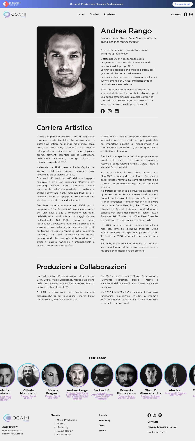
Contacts (152, 422)
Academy (109, 14)
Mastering (62, 427)
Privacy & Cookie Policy (161, 427)
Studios (94, 14)
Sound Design (65, 431)
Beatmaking (64, 434)
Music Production (67, 420)
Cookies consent (156, 432)
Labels (81, 14)
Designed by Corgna (12, 434)
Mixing (60, 423)
